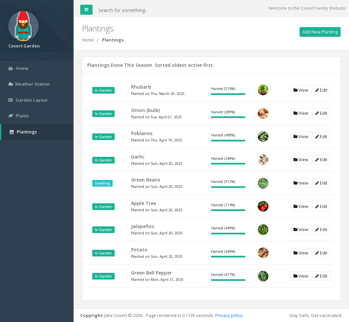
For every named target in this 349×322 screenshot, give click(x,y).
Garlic (137, 156)
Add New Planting (320, 32)
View (301, 90)
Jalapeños (142, 226)
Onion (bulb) (145, 110)
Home (88, 40)
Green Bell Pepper (151, 273)
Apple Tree (143, 203)
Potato (139, 249)
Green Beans (145, 180)
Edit (321, 90)
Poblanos (141, 133)
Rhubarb (141, 87)
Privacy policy (229, 315)
